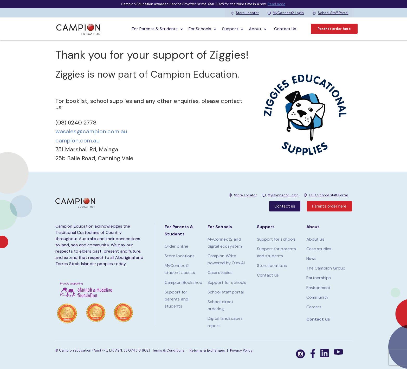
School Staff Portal (330, 13)
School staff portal (226, 292)
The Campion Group (326, 268)
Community (317, 297)
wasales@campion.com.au (91, 131)
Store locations (180, 256)
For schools (200, 29)
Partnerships (318, 277)
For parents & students (155, 29)
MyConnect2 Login (286, 13)
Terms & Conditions (168, 350)
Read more (276, 4)
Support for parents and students (177, 299)
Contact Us (285, 29)
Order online (177, 246)
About (255, 29)
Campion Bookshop (184, 282)
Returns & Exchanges (207, 350)
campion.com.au (77, 140)
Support (230, 29)
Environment (318, 287)
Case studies (220, 272)
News (311, 258)
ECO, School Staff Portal (328, 195)
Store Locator (245, 13)
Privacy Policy (241, 350)
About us (315, 239)
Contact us (284, 206)
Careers (314, 307)
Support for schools (227, 282)
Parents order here (334, 29)
